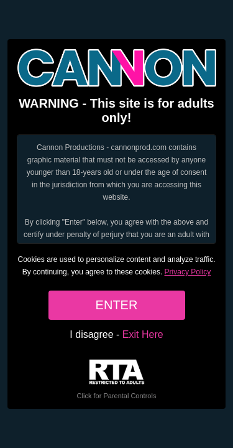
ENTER (117, 305)
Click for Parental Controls (117, 379)
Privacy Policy (188, 272)
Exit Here (142, 334)
